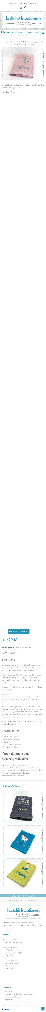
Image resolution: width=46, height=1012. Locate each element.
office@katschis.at (11, 947)
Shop (16, 3)
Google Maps (15, 900)
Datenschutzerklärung (12, 996)
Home (11, 3)
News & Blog (32, 3)
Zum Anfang (31, 900)
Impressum (8, 999)
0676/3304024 (10, 955)
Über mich (23, 3)
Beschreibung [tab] (9, 653)
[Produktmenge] (5, 631)
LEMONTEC (30, 1005)
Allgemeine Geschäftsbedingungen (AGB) (19, 994)
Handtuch (21, 42)
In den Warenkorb (20, 631)
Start (6, 42)
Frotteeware (13, 42)
